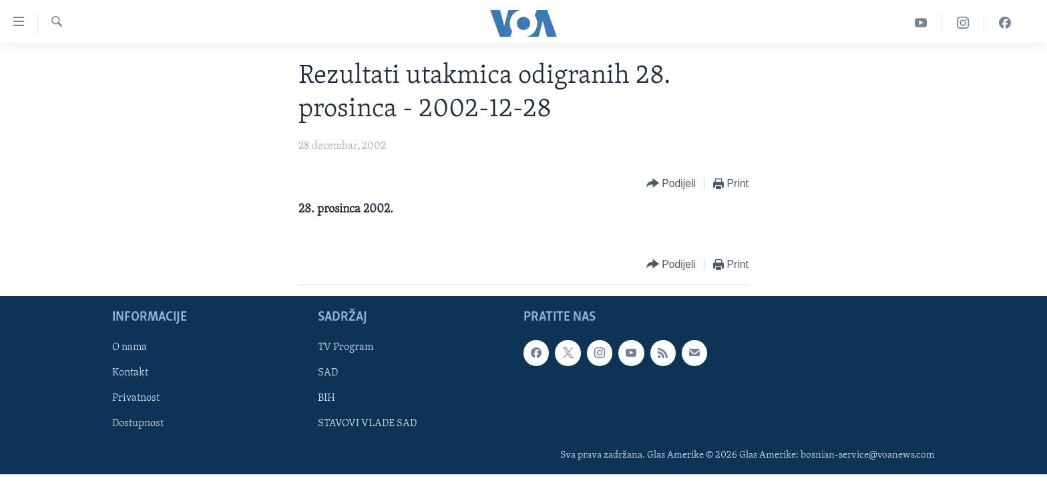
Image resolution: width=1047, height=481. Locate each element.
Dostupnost (138, 424)
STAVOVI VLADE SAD (367, 424)
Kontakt (130, 372)
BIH (326, 398)
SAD (328, 372)
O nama (129, 347)
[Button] (671, 184)
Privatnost (136, 398)
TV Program (345, 347)
